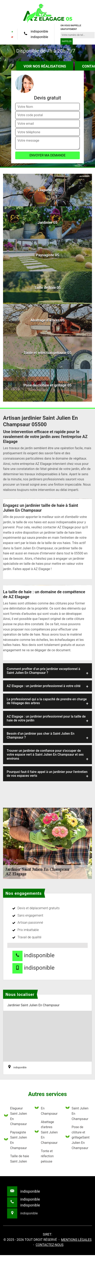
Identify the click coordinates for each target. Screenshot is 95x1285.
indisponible (39, 31)
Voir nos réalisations (45, 66)
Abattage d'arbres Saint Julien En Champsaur (46, 1132)
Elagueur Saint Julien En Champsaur (15, 1116)
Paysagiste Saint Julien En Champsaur (15, 1140)
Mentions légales (76, 1240)
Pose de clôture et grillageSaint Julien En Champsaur (78, 1137)
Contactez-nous (50, 1245)
